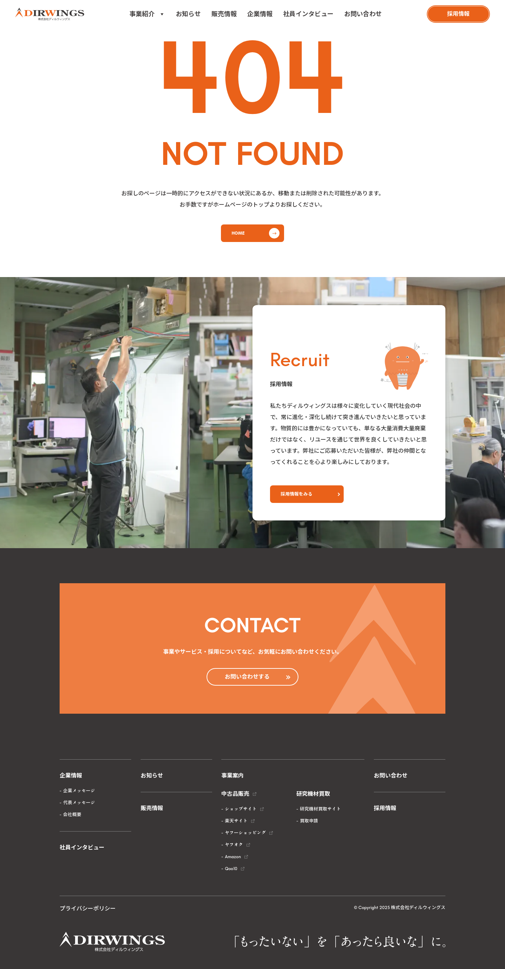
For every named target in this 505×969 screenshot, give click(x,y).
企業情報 (259, 14)
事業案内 (232, 775)
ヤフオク (234, 844)
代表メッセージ (79, 802)
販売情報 (224, 14)
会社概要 (72, 814)
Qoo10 (231, 868)
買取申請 (309, 820)
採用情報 (385, 808)
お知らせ (188, 14)
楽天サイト (236, 820)
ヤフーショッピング (245, 832)
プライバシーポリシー (88, 908)
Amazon (233, 856)
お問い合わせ (363, 14)
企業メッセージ (79, 790)
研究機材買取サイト (320, 809)
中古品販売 (235, 793)
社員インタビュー (308, 14)
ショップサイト (241, 809)
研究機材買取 (313, 793)
